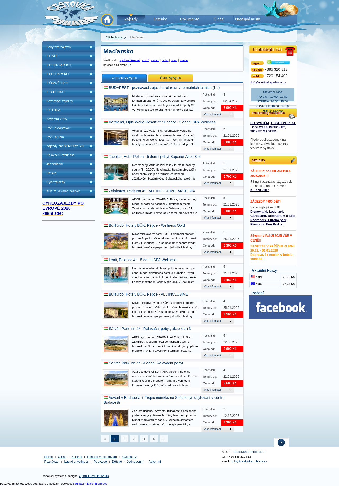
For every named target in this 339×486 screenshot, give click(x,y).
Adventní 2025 (56, 119)
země (145, 60)
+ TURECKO (55, 92)
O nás (62, 457)
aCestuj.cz (129, 457)
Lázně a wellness (76, 461)
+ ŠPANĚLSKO (57, 83)
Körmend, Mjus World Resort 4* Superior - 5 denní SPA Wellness (162, 122)
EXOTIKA (53, 110)
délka (165, 60)
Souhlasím (79, 483)
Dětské (51, 173)
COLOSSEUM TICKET (268, 127)
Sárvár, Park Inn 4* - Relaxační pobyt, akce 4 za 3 (150, 329)
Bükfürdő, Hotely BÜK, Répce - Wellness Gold (147, 225)
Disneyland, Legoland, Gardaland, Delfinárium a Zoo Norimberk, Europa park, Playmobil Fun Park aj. (272, 218)
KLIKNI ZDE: (259, 190)
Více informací (212, 114)
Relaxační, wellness (60, 155)
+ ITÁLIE (52, 56)
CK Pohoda (114, 37)
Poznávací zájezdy (59, 101)
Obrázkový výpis (124, 78)
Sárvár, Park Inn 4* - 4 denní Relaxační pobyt (146, 363)
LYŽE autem (55, 137)
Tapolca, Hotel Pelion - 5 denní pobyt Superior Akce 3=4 (155, 156)
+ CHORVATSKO (58, 65)
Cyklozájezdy (55, 182)
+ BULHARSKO (57, 74)
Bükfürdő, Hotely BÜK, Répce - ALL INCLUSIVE (148, 294)
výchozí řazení (130, 60)
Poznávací (51, 461)
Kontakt (77, 457)
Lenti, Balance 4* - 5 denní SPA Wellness (143, 260)
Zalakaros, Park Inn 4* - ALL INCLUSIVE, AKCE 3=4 (152, 191)
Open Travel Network (94, 476)
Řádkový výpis (170, 78)
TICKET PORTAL (283, 123)
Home (48, 457)
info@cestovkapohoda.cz (268, 82)
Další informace (97, 483)
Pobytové (100, 461)
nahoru (281, 442)
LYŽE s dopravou (58, 128)
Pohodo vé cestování (102, 457)
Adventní (155, 461)
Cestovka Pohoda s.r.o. (249, 452)
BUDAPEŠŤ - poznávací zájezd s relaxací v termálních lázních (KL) (164, 88)
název (155, 60)
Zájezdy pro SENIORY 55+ (65, 146)
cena (174, 60)
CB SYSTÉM (259, 123)
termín (184, 60)
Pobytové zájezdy (58, 47)
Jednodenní (54, 164)
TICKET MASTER (263, 131)
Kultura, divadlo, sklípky (63, 191)
